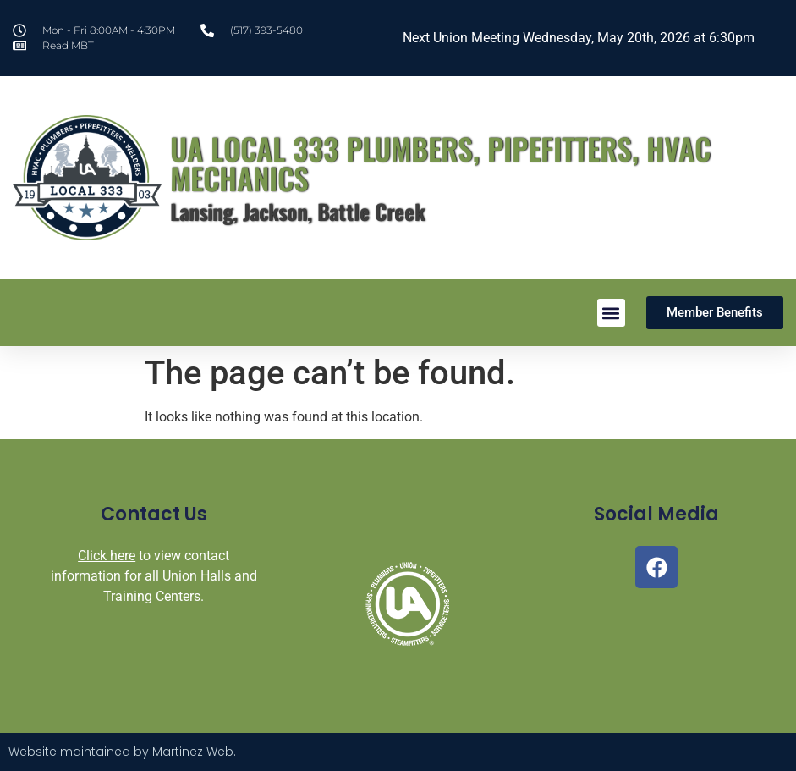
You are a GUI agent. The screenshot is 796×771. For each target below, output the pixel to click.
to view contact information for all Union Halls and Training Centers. (154, 576)
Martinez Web (192, 751)
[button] (611, 313)
